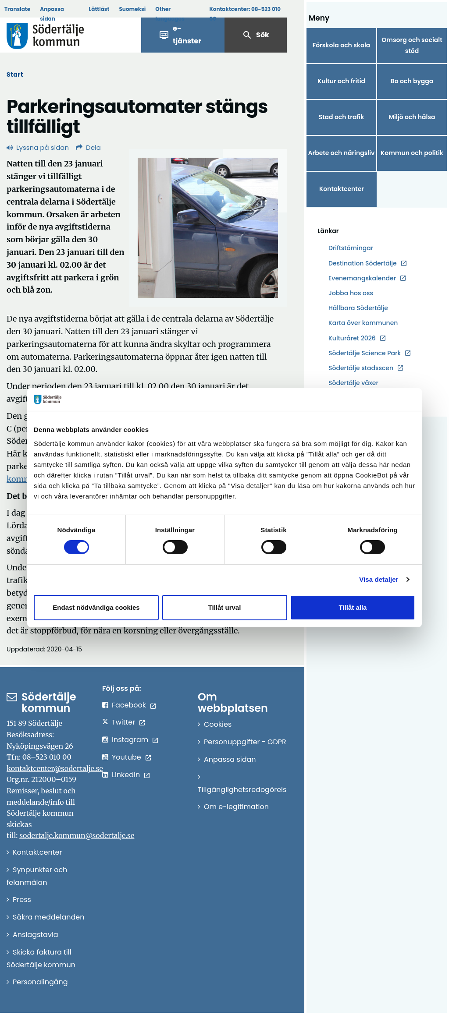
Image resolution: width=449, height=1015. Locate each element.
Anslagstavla (35, 935)
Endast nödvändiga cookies (96, 607)
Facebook (129, 705)
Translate (17, 9)
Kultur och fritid (341, 81)
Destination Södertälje (362, 263)
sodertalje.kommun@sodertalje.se (76, 835)
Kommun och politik (412, 153)
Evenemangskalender (362, 278)
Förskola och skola (342, 45)
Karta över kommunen (363, 322)
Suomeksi (132, 9)
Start (15, 74)
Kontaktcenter (341, 188)
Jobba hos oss (350, 293)
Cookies (218, 724)
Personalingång (40, 982)
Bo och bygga (412, 81)
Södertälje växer (353, 382)
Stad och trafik (341, 117)
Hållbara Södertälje (358, 308)
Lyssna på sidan (38, 147)
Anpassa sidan (52, 13)
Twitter (123, 722)
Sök (255, 35)
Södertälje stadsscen (360, 368)
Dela (88, 147)
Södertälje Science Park (364, 353)
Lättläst (99, 9)
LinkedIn (126, 775)
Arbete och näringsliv (341, 153)
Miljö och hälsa (411, 117)
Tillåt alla (353, 607)
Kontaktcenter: (245, 13)
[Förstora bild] (208, 228)
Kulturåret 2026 (352, 338)
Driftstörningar (350, 248)
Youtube (126, 757)
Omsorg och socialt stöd (411, 45)
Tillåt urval (224, 607)
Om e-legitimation (236, 807)
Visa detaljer (378, 579)
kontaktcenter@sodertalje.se (55, 768)
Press (22, 900)
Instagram (130, 740)
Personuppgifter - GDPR (245, 742)
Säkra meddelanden (48, 917)
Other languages (169, 13)
